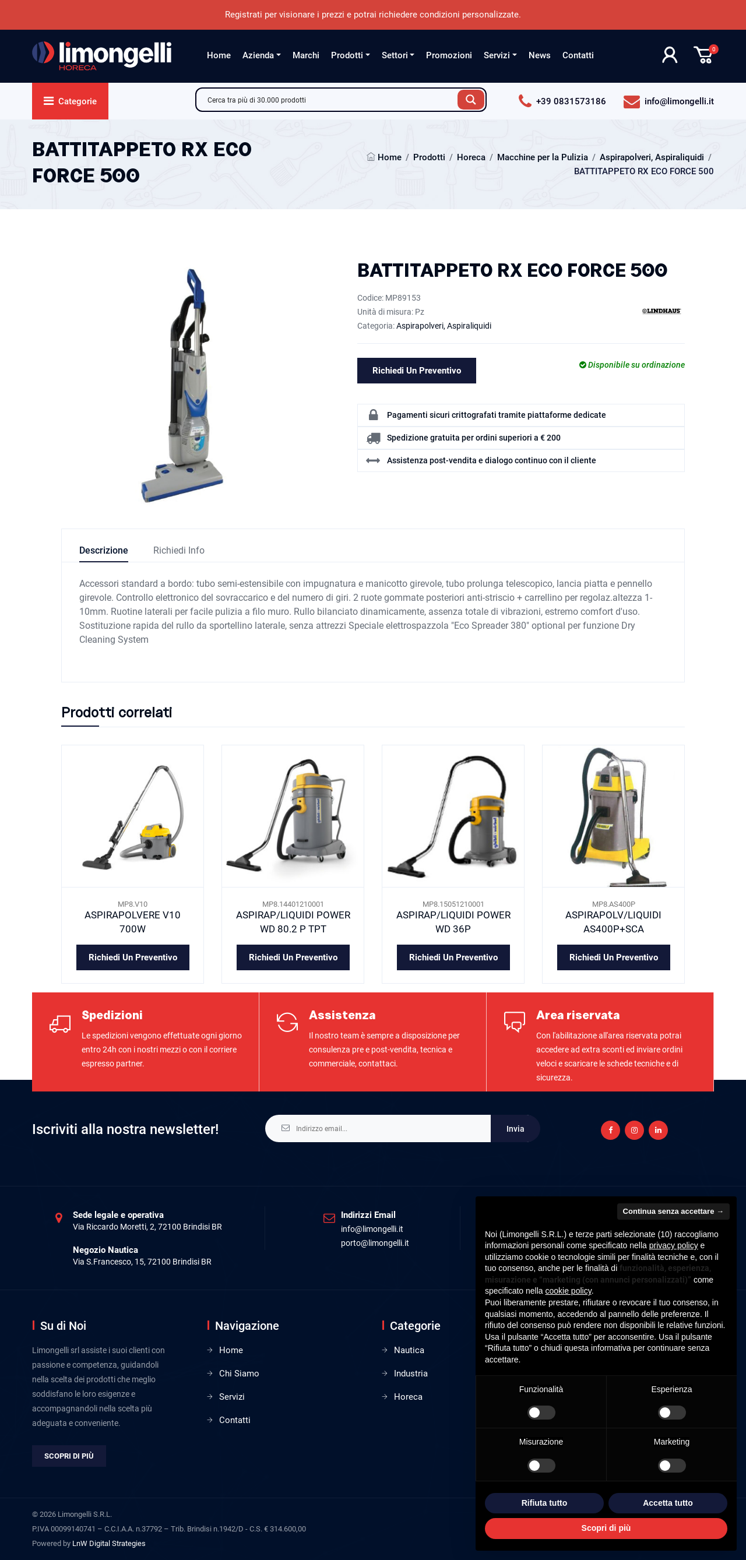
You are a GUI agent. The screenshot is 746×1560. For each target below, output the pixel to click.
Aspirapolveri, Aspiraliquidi (652, 157)
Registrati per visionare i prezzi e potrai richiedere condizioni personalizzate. (373, 14)
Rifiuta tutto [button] (545, 1503)
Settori (395, 55)
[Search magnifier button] (471, 100)
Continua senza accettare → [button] (673, 1211)
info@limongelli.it (372, 1229)
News (540, 55)
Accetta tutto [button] (668, 1503)
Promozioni (449, 55)
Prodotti (347, 55)
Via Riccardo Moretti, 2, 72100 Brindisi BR (147, 1226)
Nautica (409, 1350)
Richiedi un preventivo (416, 370)
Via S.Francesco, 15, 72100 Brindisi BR (142, 1261)
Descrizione (103, 550)
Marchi (306, 55)
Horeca (471, 157)
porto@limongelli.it (375, 1243)
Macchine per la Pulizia (542, 157)
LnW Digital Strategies (109, 1543)
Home (219, 55)
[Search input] (329, 99)
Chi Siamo (239, 1373)
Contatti (578, 55)
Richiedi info (179, 550)
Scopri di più (69, 1456)
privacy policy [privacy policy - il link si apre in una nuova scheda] (673, 1245)
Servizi (497, 55)
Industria (411, 1373)
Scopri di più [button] (606, 1528)
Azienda (258, 55)
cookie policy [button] (569, 1290)
